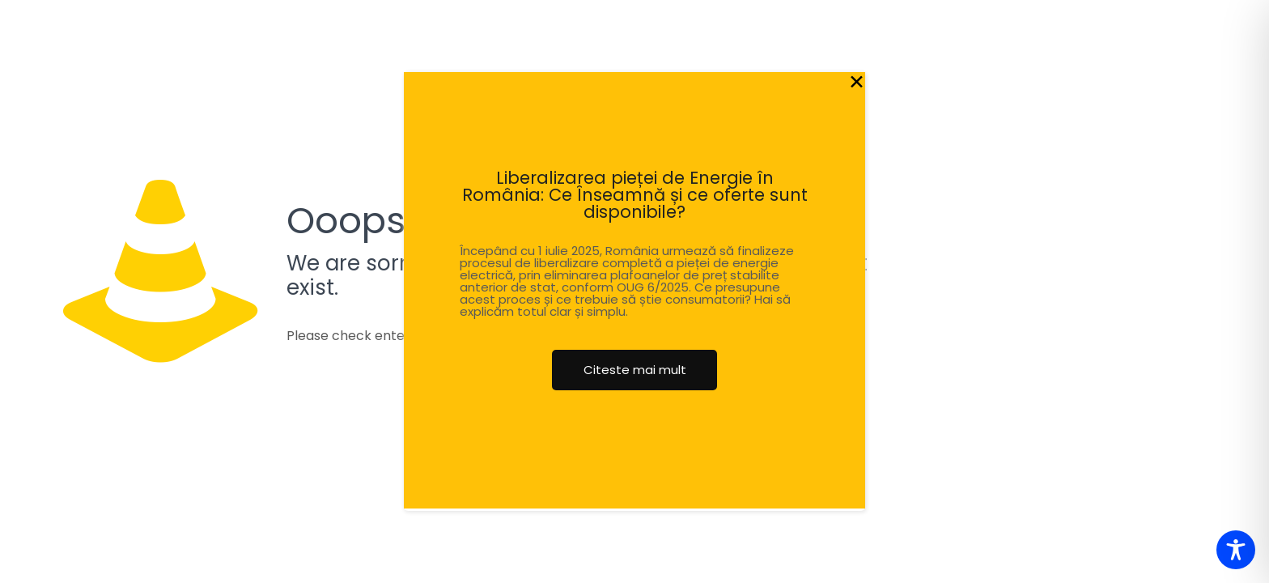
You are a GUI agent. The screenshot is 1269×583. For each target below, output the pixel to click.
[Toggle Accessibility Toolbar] (1236, 550)
